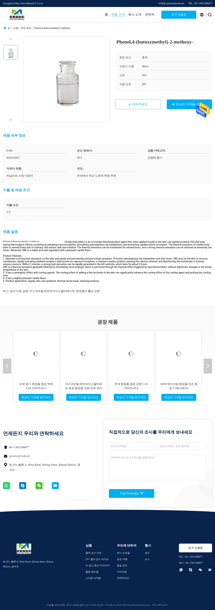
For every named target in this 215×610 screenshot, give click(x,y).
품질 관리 (122, 565)
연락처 (149, 14)
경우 (147, 553)
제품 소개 (118, 14)
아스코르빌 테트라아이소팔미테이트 (52, 291)
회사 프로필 (123, 553)
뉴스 (147, 559)
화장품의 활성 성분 (88, 291)
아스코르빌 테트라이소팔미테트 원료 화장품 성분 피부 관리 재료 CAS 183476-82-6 (83, 388)
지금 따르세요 (132, 493)
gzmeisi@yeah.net (19, 455)
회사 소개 (135, 14)
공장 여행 (122, 559)
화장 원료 (26, 28)
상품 (15, 28)
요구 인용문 (178, 15)
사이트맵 (122, 572)
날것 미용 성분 (19, 291)
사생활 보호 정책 (56, 605)
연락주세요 (140, 104)
